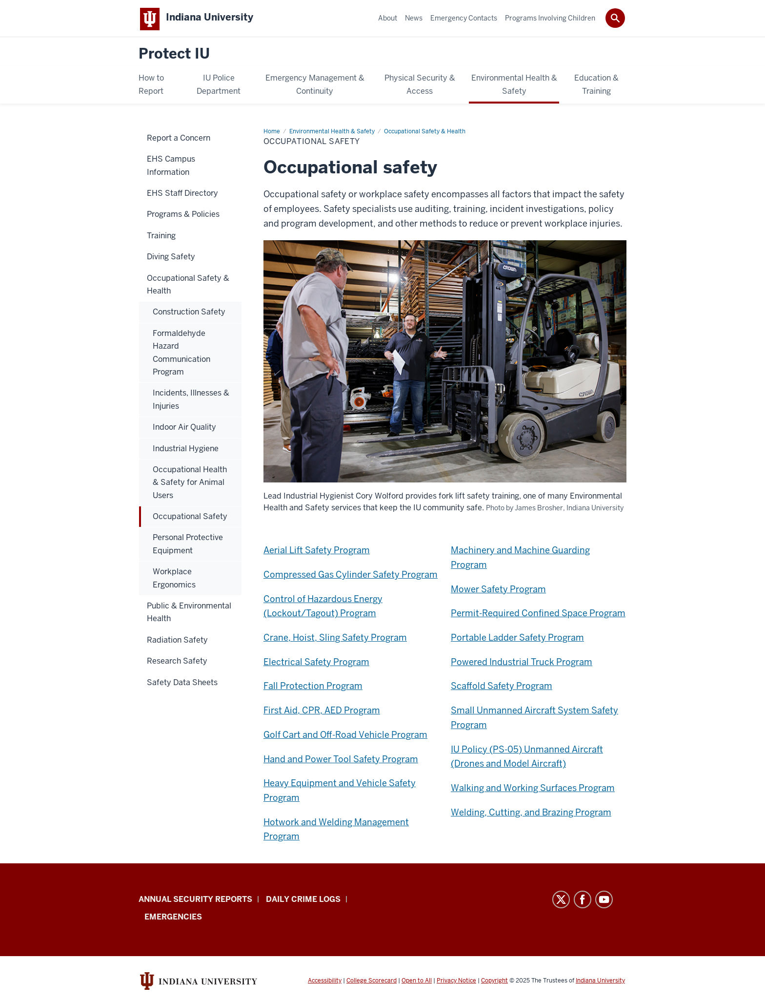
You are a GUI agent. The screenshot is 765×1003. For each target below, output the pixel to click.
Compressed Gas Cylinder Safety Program (350, 576)
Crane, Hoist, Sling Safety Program (335, 639)
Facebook (582, 901)
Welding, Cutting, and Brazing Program (531, 814)
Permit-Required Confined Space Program (538, 615)
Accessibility (325, 982)
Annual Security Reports (195, 901)
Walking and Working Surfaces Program (533, 789)
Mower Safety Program (498, 591)
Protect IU (174, 56)
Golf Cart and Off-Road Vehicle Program (345, 736)
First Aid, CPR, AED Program (321, 712)
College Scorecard (371, 982)
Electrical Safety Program (316, 663)
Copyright (494, 982)
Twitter (561, 901)
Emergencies (173, 919)
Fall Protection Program (312, 687)
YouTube (604, 901)
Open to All (417, 982)
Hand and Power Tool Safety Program (340, 761)
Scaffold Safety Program (501, 687)
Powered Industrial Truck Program (521, 663)
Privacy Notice (456, 982)
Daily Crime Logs (303, 901)
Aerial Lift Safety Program (316, 552)
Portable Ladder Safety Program (517, 639)
